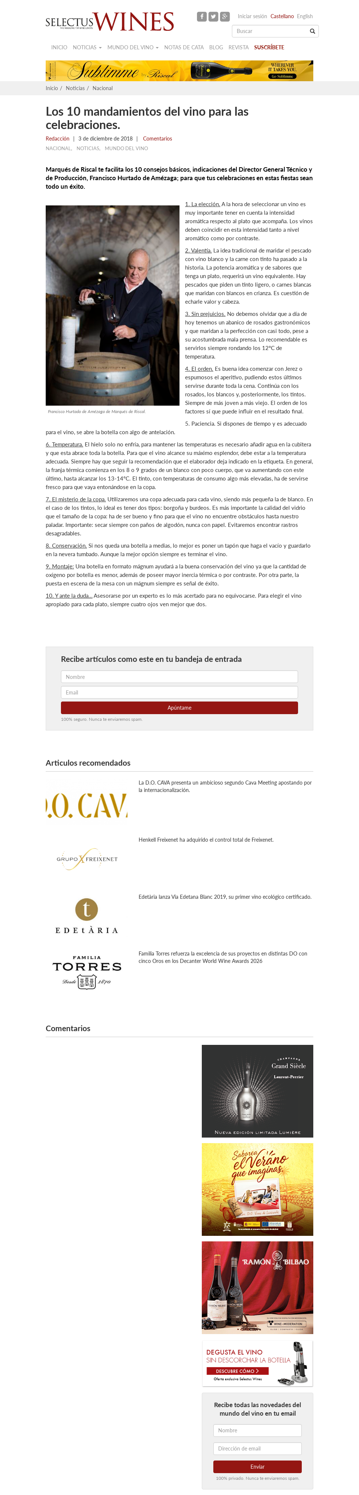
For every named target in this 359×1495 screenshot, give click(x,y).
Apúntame (179, 707)
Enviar (257, 1466)
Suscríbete (269, 47)
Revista (239, 47)
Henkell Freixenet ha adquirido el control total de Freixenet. (206, 839)
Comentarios (157, 138)
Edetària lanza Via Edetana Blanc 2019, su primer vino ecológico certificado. (225, 897)
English (305, 16)
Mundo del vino (133, 47)
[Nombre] (257, 1430)
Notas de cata (184, 47)
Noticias (87, 47)
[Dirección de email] (257, 1448)
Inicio (59, 47)
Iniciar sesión (252, 16)
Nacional (103, 88)
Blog (216, 47)
